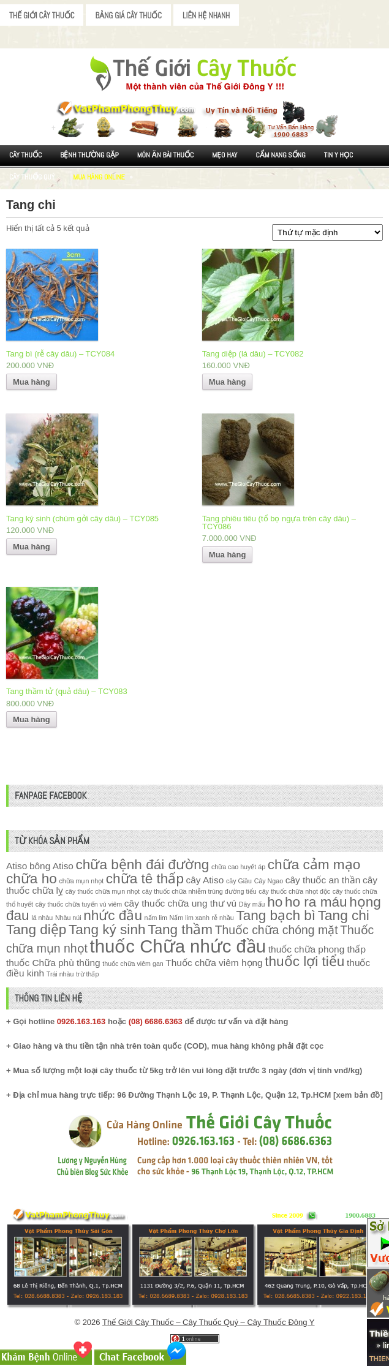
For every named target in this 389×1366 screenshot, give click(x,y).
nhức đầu (112, 915)
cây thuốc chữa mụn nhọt (103, 891)
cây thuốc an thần (323, 880)
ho (274, 902)
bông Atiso (51, 866)
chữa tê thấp (145, 878)
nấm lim (156, 917)
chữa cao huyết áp (238, 866)
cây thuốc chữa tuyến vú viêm (79, 904)
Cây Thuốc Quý (32, 177)
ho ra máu (316, 902)
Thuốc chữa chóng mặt (276, 930)
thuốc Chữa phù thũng (53, 962)
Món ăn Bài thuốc (165, 155)
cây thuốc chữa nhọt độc (294, 891)
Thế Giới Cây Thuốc (41, 15)
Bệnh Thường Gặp (89, 155)
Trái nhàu (60, 974)
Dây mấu (252, 904)
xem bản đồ (358, 1095)
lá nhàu (42, 917)
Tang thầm (180, 929)
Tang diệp (36, 929)
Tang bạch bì (275, 915)
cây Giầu (239, 881)
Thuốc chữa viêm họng (213, 962)
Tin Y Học (338, 155)
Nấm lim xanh (190, 917)
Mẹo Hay (224, 155)
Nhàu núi (68, 917)
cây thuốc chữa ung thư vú (180, 903)
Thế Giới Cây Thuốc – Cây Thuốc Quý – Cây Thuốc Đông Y (208, 1322)
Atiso (16, 866)
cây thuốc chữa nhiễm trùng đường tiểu (199, 891)
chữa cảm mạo (314, 864)
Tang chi (343, 915)
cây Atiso (205, 880)
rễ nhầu (222, 917)
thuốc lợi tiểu (304, 961)
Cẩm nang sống (280, 155)
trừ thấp (87, 974)
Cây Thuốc (25, 155)
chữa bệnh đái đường (143, 864)
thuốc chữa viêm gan (132, 963)
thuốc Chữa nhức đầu (178, 946)
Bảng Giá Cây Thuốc (128, 15)
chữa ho (31, 878)
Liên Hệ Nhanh (206, 15)
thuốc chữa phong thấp (317, 949)
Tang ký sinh (107, 929)
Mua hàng (31, 382)
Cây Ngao (268, 881)
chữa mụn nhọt (81, 881)
